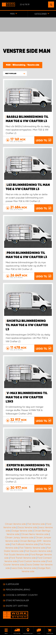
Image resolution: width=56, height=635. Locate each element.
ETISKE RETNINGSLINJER (17, 600)
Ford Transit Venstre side (23, 557)
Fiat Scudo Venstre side (16, 554)
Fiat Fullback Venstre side (24, 544)
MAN (8, 65)
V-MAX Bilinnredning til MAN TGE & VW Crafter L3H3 (26, 397)
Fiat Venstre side (36, 524)
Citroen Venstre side (15, 524)
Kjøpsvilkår (12, 584)
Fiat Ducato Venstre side (38, 551)
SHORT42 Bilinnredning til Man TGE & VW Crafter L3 (27, 325)
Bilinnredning (19, 65)
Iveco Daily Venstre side (23, 568)
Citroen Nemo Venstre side (35, 534)
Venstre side (33, 65)
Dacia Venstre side (27, 527)
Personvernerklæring (18, 589)
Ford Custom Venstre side (32, 561)
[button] (15, 73)
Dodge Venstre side (22, 530)
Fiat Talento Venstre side (32, 547)
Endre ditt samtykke (17, 606)
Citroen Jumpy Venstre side (19, 537)
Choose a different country (22, 595)
